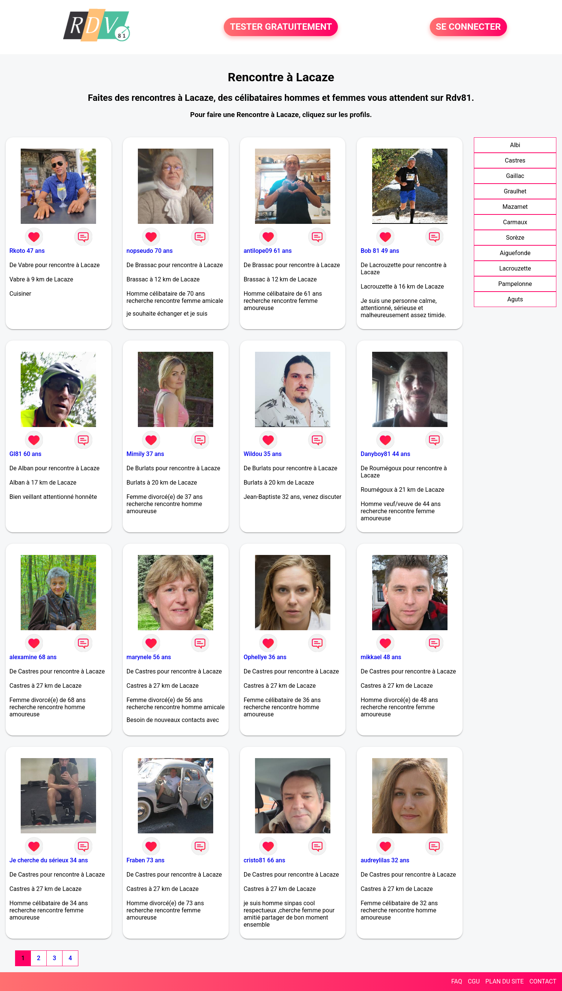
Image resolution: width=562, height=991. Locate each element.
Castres (515, 160)
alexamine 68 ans (33, 657)
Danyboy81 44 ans (385, 454)
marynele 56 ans (149, 657)
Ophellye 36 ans (265, 657)
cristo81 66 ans (265, 860)
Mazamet (515, 206)
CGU (474, 981)
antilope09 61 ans (268, 250)
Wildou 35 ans (263, 454)
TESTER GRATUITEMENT (281, 27)
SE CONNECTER (468, 27)
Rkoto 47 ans (27, 250)
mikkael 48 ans (380, 657)
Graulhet (515, 191)
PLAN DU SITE (505, 981)
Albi (515, 145)
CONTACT (542, 981)
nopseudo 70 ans (150, 250)
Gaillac (515, 175)
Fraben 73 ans (146, 860)
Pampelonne (515, 283)
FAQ (456, 981)
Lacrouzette (515, 268)
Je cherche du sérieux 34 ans (48, 860)
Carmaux (515, 222)
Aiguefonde (515, 253)
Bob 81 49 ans (379, 250)
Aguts (515, 299)
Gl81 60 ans (25, 454)
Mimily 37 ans (145, 454)
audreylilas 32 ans (384, 860)
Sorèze (515, 237)
